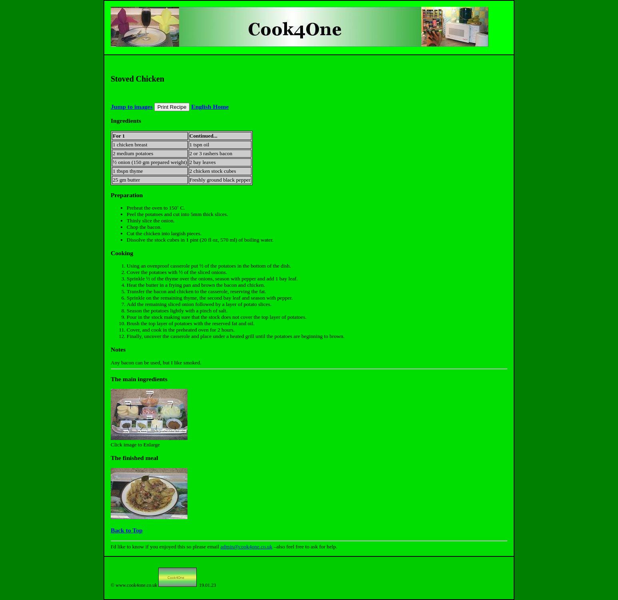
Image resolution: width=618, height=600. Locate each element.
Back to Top (127, 530)
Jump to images (132, 106)
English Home (210, 106)
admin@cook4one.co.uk (246, 547)
